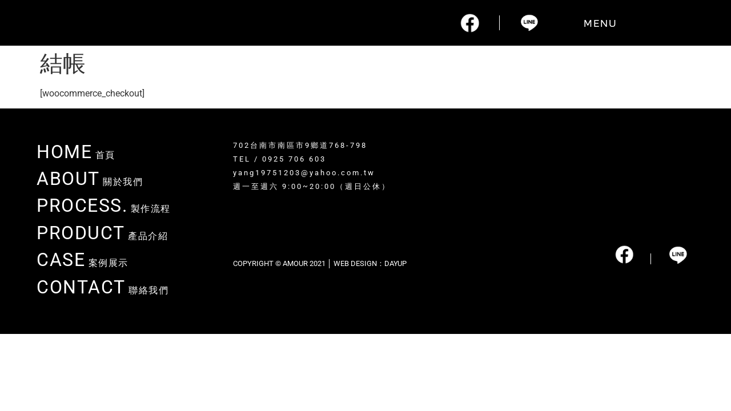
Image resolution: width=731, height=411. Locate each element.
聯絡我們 (102, 290)
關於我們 (90, 181)
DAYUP (395, 263)
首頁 (76, 155)
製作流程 (104, 208)
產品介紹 (102, 236)
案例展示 (82, 262)
